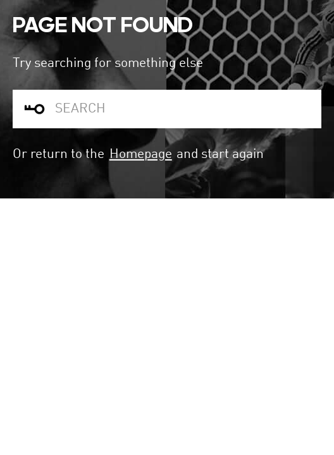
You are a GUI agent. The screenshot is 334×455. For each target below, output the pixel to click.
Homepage (140, 154)
